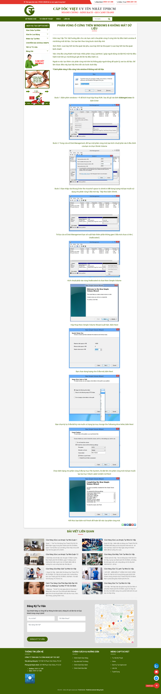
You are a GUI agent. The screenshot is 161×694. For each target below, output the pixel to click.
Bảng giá (37, 51)
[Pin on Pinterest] (132, 525)
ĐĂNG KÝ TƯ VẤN (37, 639)
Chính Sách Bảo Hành (81, 665)
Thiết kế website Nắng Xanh (94, 690)
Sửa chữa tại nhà (37, 30)
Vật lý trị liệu (32, 47)
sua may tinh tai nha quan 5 (101, 46)
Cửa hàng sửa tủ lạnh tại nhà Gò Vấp (119, 569)
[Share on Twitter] (127, 525)
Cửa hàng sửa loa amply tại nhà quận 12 (62, 554)
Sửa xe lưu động (37, 34)
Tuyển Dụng (116, 672)
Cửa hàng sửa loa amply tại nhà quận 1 (61, 540)
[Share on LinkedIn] (135, 525)
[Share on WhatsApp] (122, 525)
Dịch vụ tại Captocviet (119, 665)
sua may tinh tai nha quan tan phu (75, 46)
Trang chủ (30, 19)
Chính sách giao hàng (81, 658)
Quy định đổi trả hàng (81, 661)
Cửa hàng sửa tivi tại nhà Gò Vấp (117, 583)
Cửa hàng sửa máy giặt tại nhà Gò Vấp (61, 569)
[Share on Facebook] (125, 525)
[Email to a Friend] (130, 525)
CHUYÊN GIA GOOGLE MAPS (37, 43)
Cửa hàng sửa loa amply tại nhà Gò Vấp (120, 540)
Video (58, 19)
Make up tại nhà (37, 39)
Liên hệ (67, 19)
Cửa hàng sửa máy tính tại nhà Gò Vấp (119, 554)
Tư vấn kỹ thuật (46, 19)
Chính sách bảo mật (80, 668)
